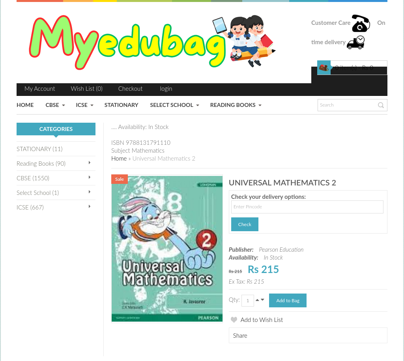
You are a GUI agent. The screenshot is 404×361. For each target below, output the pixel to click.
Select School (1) (38, 192)
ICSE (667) (30, 207)
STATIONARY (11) (39, 148)
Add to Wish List (262, 319)
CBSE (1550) (33, 177)
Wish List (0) (87, 88)
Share (240, 335)
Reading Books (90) (41, 163)
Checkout (130, 88)
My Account (39, 88)
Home (119, 158)
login (166, 88)
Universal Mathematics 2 (163, 158)
